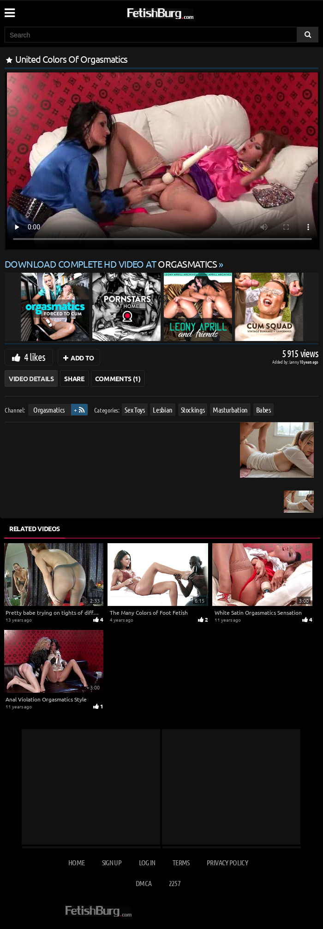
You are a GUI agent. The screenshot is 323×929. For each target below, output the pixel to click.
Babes (263, 409)
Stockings (193, 409)
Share (74, 378)
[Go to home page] (177, 12)
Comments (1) (118, 378)
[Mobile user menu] (9, 9)
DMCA (143, 883)
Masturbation (230, 409)
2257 (174, 883)
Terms (181, 862)
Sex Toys (134, 409)
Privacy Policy (227, 862)
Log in (147, 862)
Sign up (111, 862)
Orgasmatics (49, 409)
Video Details (31, 378)
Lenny (294, 361)
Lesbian (163, 409)
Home (76, 862)
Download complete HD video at (112, 264)
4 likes (34, 357)
